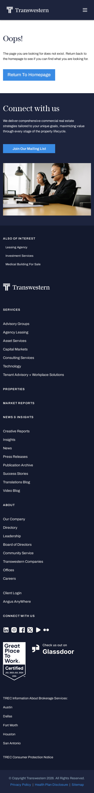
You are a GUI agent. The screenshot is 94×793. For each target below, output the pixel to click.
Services (11, 309)
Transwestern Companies (23, 561)
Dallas (7, 716)
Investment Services (19, 255)
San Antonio (12, 743)
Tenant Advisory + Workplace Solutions (33, 375)
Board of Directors (17, 544)
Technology (12, 366)
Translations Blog (16, 482)
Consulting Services (18, 358)
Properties (14, 389)
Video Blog (11, 491)
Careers (9, 578)
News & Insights (18, 417)
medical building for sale (23, 264)
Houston (9, 734)
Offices (8, 570)
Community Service (18, 553)
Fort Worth (10, 725)
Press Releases (15, 457)
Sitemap (78, 785)
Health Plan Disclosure (51, 785)
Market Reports (19, 403)
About (9, 505)
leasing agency (16, 247)
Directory (10, 527)
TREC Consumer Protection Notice (28, 757)
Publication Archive (18, 465)
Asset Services (14, 341)
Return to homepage (29, 74)
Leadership (12, 536)
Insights (9, 440)
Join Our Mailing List (29, 149)
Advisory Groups (16, 324)
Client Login (12, 593)
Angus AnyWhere (17, 601)
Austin (7, 707)
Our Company (14, 519)
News (7, 448)
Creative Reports (16, 431)
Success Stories (15, 474)
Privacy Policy (20, 785)
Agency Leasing (15, 332)
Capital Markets (15, 349)
